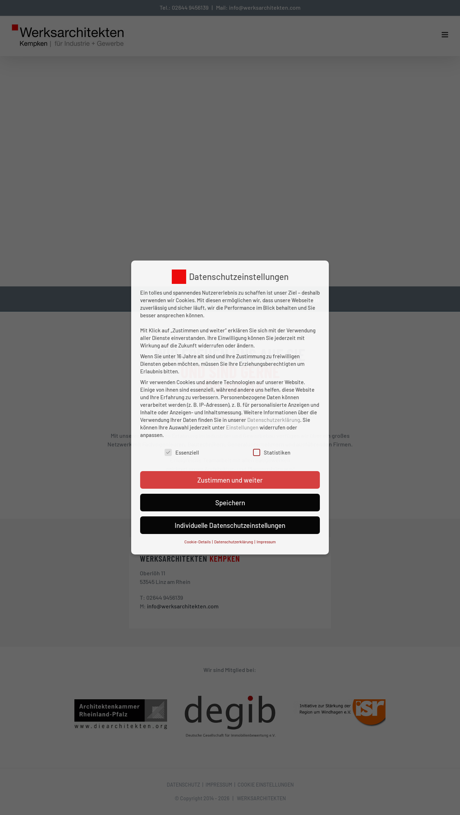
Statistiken (271, 452)
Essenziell (182, 452)
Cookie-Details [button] (197, 541)
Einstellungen (242, 427)
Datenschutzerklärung (273, 419)
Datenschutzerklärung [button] (234, 541)
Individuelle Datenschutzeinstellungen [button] (230, 525)
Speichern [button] (230, 502)
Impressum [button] (266, 541)
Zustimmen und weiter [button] (230, 480)
